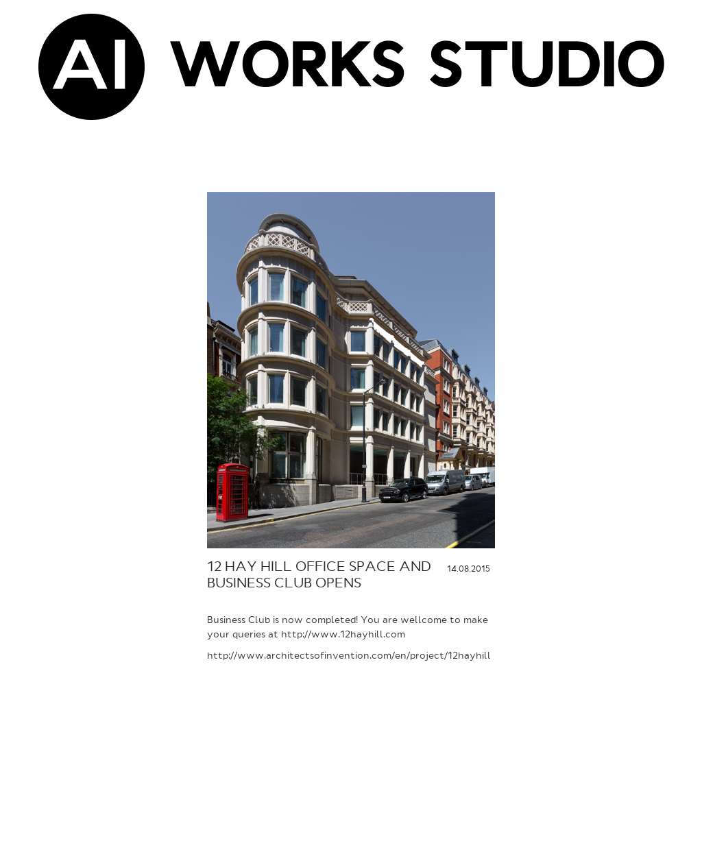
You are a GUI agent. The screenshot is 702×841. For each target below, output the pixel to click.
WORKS (286, 70)
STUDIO (546, 70)
